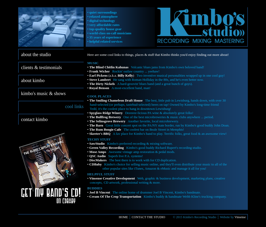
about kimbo (33, 80)
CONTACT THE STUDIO (148, 217)
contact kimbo (34, 119)
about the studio (36, 54)
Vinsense (240, 217)
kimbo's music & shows (43, 93)
